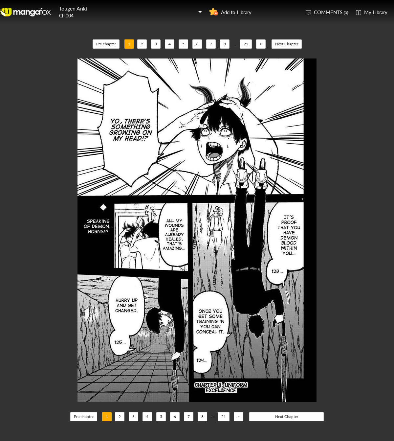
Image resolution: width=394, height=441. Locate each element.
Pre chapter (106, 43)
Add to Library (236, 12)
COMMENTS (331, 12)
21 (246, 43)
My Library (375, 12)
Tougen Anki (73, 8)
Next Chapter (286, 43)
